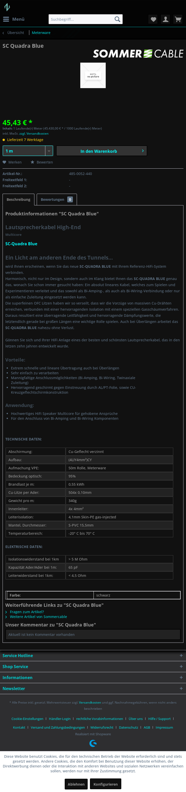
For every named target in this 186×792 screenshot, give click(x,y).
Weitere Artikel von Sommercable (36, 616)
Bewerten (42, 162)
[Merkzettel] (153, 19)
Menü (13, 18)
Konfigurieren (106, 784)
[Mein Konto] (165, 19)
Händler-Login (60, 718)
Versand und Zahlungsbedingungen (58, 727)
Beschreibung (18, 199)
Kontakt (19, 727)
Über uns (136, 718)
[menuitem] (13, 19)
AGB (147, 727)
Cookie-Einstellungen (27, 718)
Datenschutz (128, 727)
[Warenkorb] (178, 19)
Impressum (164, 727)
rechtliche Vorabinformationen (99, 718)
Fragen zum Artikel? (24, 611)
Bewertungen (57, 199)
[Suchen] (117, 19)
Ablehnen (76, 784)
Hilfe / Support (159, 718)
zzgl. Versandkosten (34, 133)
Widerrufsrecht (101, 727)
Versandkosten (90, 702)
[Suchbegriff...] (85, 19)
